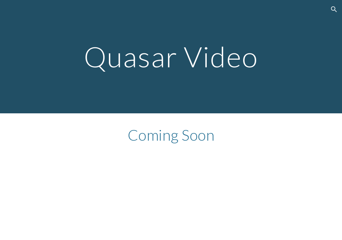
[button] (334, 9)
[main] (171, 56)
